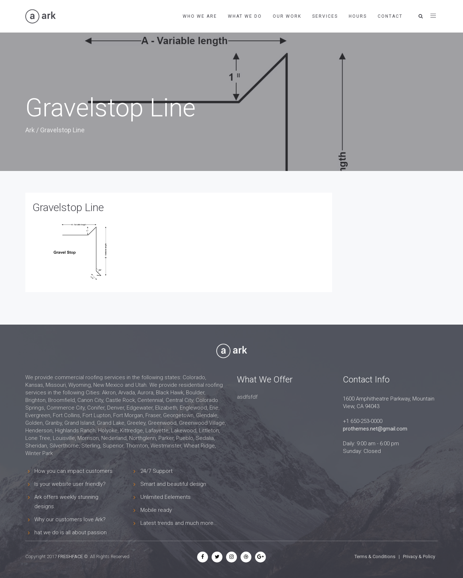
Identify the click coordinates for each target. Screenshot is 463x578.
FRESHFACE (70, 556)
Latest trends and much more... (179, 523)
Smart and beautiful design (173, 484)
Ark (30, 130)
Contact (390, 16)
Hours (358, 16)
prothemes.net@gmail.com (375, 428)
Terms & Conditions (374, 556)
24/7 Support (156, 471)
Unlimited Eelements (165, 497)
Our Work (287, 16)
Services (325, 16)
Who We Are (200, 16)
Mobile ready (156, 510)
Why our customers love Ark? (70, 519)
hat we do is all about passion (70, 532)
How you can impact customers (73, 471)
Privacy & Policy (419, 556)
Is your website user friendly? (70, 484)
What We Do (245, 16)
